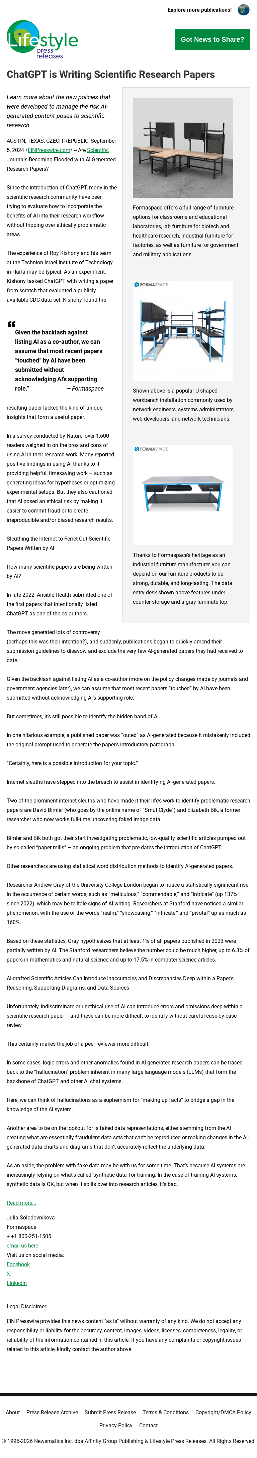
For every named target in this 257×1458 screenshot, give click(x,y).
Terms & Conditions (166, 1412)
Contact (148, 1425)
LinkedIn (17, 1283)
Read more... (21, 1203)
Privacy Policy (116, 1425)
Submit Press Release (110, 1412)
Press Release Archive (52, 1412)
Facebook (18, 1264)
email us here (22, 1246)
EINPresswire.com (49, 150)
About (13, 1412)
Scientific (98, 150)
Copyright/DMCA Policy (223, 1412)
